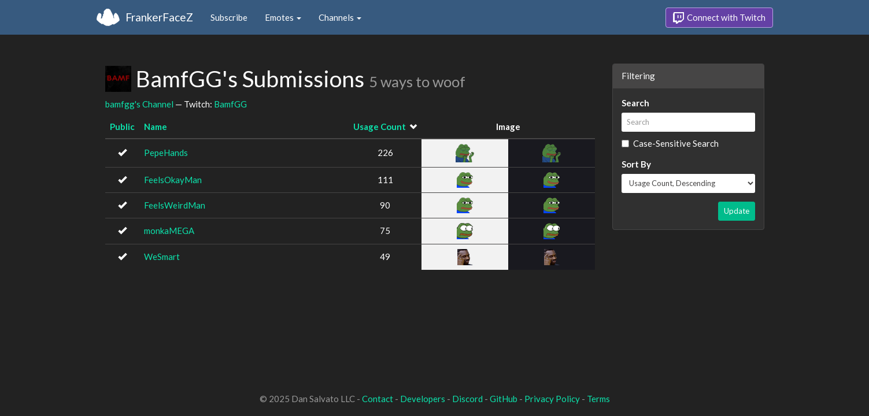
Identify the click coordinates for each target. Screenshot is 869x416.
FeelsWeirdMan (174, 205)
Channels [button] (340, 17)
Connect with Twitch (719, 18)
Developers (422, 398)
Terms (598, 398)
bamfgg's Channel (139, 104)
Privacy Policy (552, 398)
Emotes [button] (283, 17)
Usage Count (379, 126)
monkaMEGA (169, 230)
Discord (467, 398)
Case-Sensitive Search (670, 143)
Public (122, 126)
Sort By (636, 164)
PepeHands (166, 152)
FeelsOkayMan (173, 179)
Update (736, 211)
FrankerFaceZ (159, 17)
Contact (377, 398)
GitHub (503, 398)
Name (155, 126)
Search (635, 103)
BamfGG (230, 104)
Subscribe (228, 17)
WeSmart (162, 256)
